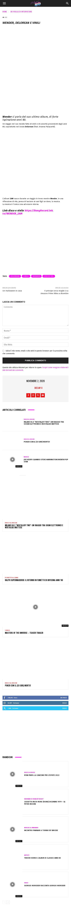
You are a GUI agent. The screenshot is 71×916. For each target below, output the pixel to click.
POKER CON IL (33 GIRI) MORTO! (37, 442)
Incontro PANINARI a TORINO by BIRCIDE (41, 830)
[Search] (67, 3)
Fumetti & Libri (11, 577)
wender (36, 276)
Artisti (26, 855)
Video (7, 630)
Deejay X (38, 387)
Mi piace (63, 698)
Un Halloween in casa (12, 291)
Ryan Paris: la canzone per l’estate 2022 (41, 775)
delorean (15, 276)
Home (5, 11)
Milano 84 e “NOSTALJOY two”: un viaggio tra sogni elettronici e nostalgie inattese (44, 423)
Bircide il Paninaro (31, 827)
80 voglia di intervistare (21, 11)
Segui (64, 703)
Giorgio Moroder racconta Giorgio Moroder (44, 886)
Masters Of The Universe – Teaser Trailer (24, 632)
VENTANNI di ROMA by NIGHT (33, 799)
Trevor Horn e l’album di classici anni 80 (42, 858)
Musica (26, 457)
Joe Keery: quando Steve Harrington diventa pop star (46, 461)
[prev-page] (4, 902)
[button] (4, 3)
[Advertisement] (35, 733)
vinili (26, 276)
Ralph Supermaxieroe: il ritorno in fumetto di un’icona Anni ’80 (34, 580)
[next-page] (8, 902)
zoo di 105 (48, 276)
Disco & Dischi (29, 419)
